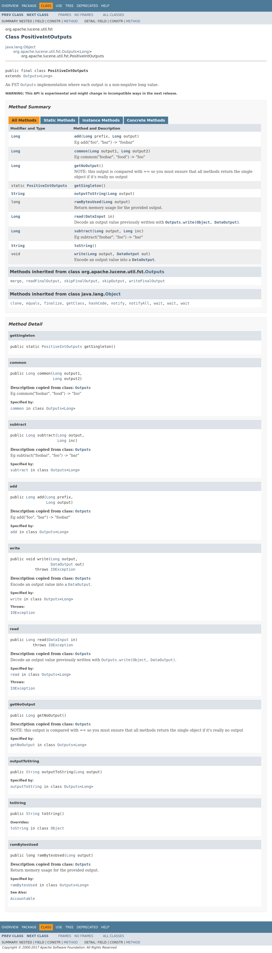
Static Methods (59, 120)
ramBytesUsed (87, 202)
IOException (63, 569)
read (78, 216)
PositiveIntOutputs (47, 185)
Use (59, 6)
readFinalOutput (43, 281)
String (18, 193)
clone (16, 303)
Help (105, 6)
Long (84, 51)
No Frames (83, 15)
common (81, 151)
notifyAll (139, 303)
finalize (53, 303)
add (77, 136)
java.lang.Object (20, 47)
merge (16, 281)
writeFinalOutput (147, 281)
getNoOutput (86, 166)
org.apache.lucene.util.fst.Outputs (45, 51)
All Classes (113, 15)
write (80, 254)
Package (29, 6)
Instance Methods (101, 120)
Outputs (31, 76)
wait (158, 303)
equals (33, 303)
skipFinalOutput (80, 281)
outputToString (90, 193)
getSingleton (87, 185)
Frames (64, 15)
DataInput (96, 216)
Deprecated (87, 6)
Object (113, 294)
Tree (69, 6)
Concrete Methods (146, 120)
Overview (10, 6)
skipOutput (113, 281)
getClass (75, 303)
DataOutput (128, 254)
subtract (83, 231)
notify (118, 303)
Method (71, 21)
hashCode (98, 303)
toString (83, 245)
